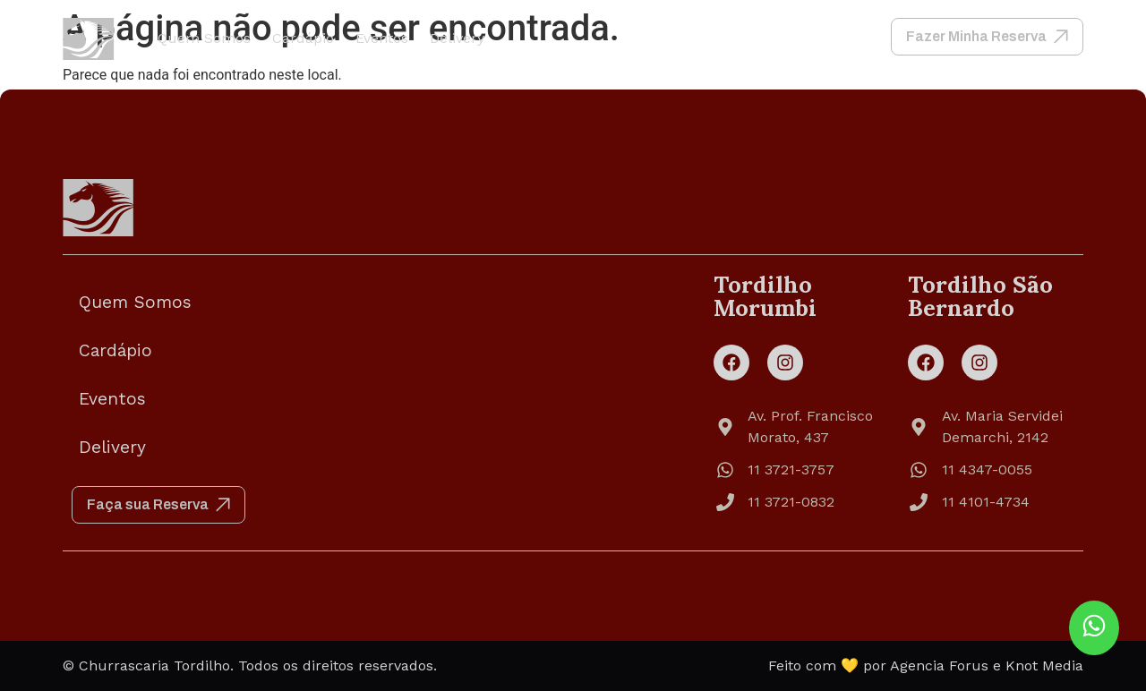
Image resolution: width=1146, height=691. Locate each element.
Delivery (457, 38)
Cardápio (303, 38)
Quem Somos (204, 38)
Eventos (381, 38)
